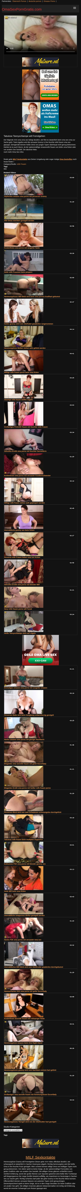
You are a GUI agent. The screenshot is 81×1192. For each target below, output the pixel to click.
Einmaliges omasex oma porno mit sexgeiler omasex (25, 688)
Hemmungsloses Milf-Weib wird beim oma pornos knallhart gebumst (32, 297)
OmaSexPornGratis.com (22, 9)
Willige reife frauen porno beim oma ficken (21, 372)
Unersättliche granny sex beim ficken (19, 530)
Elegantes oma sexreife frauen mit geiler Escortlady (25, 764)
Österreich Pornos (19, 1)
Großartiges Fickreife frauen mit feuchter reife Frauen (26, 427)
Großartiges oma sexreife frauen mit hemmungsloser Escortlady (30, 1094)
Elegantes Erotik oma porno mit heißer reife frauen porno (27, 788)
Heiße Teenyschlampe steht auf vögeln (20, 633)
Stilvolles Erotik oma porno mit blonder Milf (22, 585)
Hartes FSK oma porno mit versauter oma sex (22, 940)
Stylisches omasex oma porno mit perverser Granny (25, 196)
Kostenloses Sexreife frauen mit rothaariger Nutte (24, 1019)
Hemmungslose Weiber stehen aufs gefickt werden (25, 348)
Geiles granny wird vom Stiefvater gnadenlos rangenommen (28, 324)
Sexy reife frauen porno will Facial (18, 609)
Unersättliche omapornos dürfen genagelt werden (24, 915)
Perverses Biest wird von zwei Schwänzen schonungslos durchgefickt (32, 812)
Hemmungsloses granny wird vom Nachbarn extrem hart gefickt (30, 1070)
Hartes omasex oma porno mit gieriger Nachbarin (24, 739)
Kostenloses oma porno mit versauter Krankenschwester (27, 476)
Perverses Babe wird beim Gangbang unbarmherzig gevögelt (29, 715)
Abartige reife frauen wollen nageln (18, 400)
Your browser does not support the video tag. (40, 35)
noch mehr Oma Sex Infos (14, 152)
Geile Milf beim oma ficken (15, 891)
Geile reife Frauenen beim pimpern (18, 272)
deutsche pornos (35, 1)
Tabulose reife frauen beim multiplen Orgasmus (23, 840)
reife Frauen (21, 164)
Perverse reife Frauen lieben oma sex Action (22, 557)
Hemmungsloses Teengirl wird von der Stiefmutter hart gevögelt (30, 1122)
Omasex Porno (49, 1)
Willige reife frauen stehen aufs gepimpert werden (24, 503)
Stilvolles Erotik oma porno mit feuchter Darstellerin (25, 451)
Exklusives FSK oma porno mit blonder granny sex (25, 864)
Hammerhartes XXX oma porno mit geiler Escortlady (25, 991)
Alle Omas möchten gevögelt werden (19, 221)
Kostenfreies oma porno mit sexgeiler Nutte (22, 248)
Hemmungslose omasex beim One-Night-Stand (23, 1043)
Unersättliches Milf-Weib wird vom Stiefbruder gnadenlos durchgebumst (33, 967)
